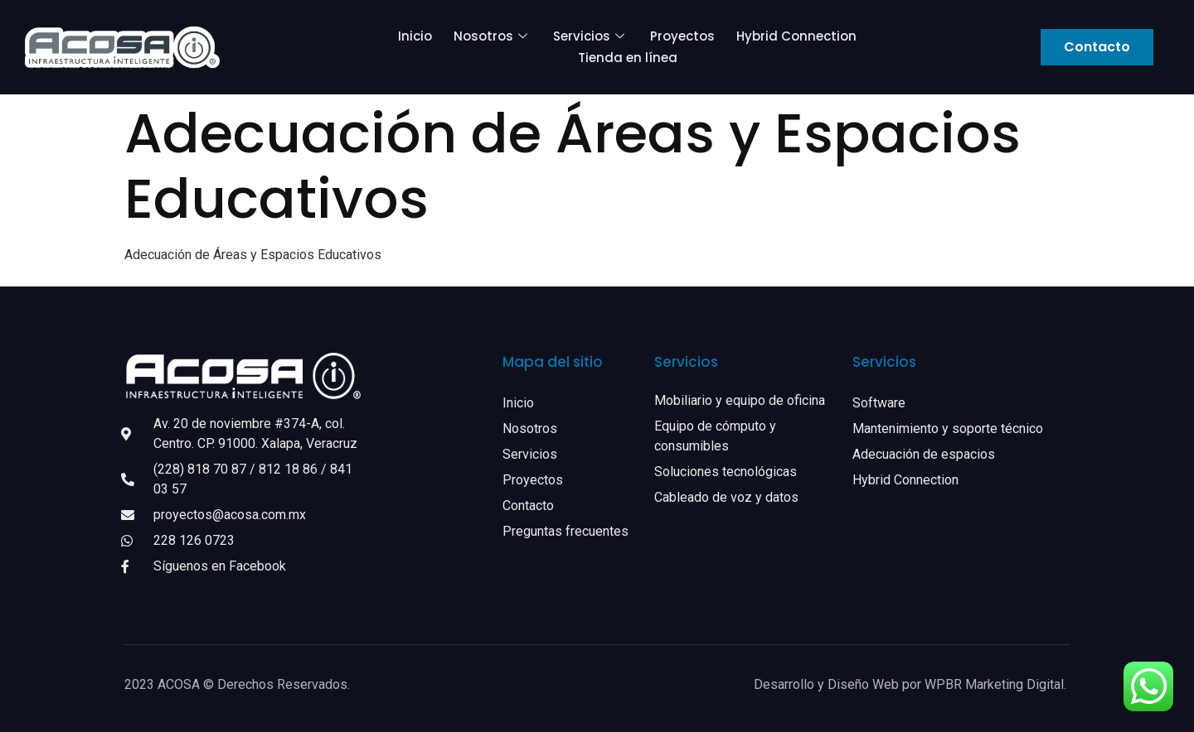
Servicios (591, 36)
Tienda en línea (627, 57)
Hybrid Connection (796, 36)
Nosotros (492, 36)
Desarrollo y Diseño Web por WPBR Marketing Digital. (912, 684)
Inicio (415, 36)
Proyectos (682, 36)
